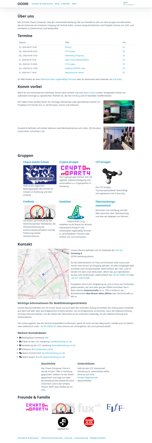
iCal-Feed (117, 79)
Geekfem (65, 201)
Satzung (68, 438)
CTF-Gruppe (70, 51)
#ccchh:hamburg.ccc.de (53, 353)
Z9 (124, 47)
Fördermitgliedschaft (87, 377)
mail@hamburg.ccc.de (61, 341)
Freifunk (28, 201)
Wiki (74, 3)
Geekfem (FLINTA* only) (75, 68)
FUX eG (118, 250)
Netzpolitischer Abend (74, 72)
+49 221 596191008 (80, 278)
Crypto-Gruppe (68, 162)
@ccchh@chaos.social (42, 349)
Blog (57, 3)
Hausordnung (81, 438)
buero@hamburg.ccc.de (63, 345)
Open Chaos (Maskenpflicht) (77, 60)
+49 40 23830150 (120, 274)
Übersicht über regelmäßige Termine (58, 79)
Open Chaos (90, 92)
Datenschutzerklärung (52, 438)
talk (46, 337)
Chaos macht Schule (36, 162)
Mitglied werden (98, 438)
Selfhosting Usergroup (74, 55)
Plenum (68, 47)
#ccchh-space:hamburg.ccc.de (50, 357)
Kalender (65, 3)
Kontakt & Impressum (42, 3)
